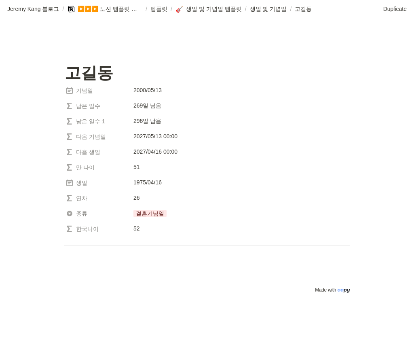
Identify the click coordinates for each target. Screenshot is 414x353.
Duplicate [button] (395, 9)
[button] (33, 9)
